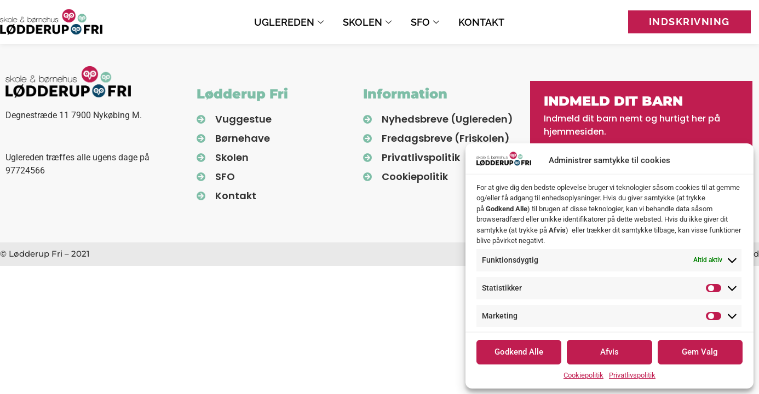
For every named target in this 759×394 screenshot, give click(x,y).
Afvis (609, 352)
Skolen (368, 22)
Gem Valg (700, 352)
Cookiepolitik (583, 375)
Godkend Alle (519, 352)
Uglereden (290, 22)
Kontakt (481, 22)
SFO (426, 22)
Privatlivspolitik (632, 375)
